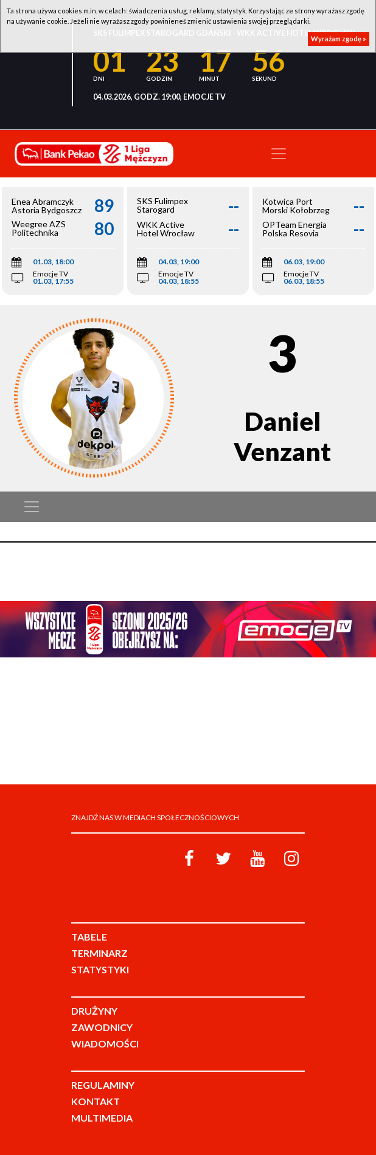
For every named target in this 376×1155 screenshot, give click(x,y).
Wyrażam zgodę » (338, 39)
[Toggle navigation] (279, 154)
